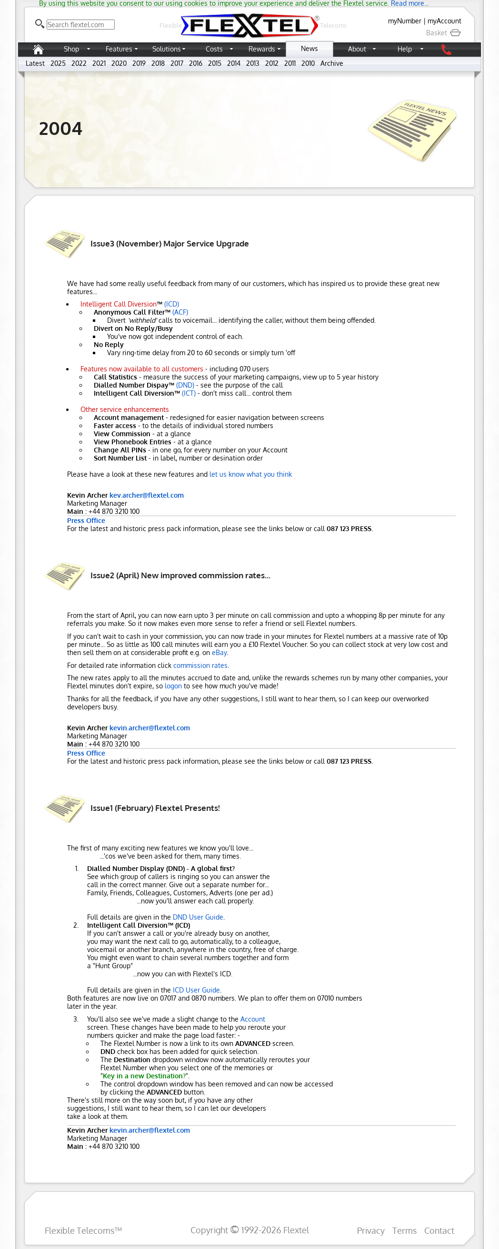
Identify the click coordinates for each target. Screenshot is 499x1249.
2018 (158, 63)
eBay (219, 652)
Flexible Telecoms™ (83, 1230)
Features (119, 49)
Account (252, 1019)
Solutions (166, 49)
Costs (214, 49)
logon (173, 686)
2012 (272, 63)
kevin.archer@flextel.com (150, 728)
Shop (71, 49)
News (309, 48)
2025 (58, 63)
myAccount (444, 21)
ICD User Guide (196, 990)
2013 (252, 63)
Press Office (86, 520)
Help (405, 49)
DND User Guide (198, 917)
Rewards (262, 49)
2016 (195, 63)
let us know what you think (251, 474)
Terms (404, 1230)
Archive (331, 63)
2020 (119, 63)
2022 (79, 63)
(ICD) (171, 304)
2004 (60, 127)
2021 (99, 63)
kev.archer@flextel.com (147, 495)
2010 (308, 63)
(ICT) (189, 393)
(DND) (185, 385)
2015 (214, 63)
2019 (139, 63)
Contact (439, 1230)
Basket (443, 33)
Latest (35, 63)
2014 (233, 63)
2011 (290, 63)
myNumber (404, 21)
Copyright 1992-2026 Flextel (249, 1229)
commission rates (200, 665)
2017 (176, 63)
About (357, 49)
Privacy (371, 1230)
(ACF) (180, 312)
